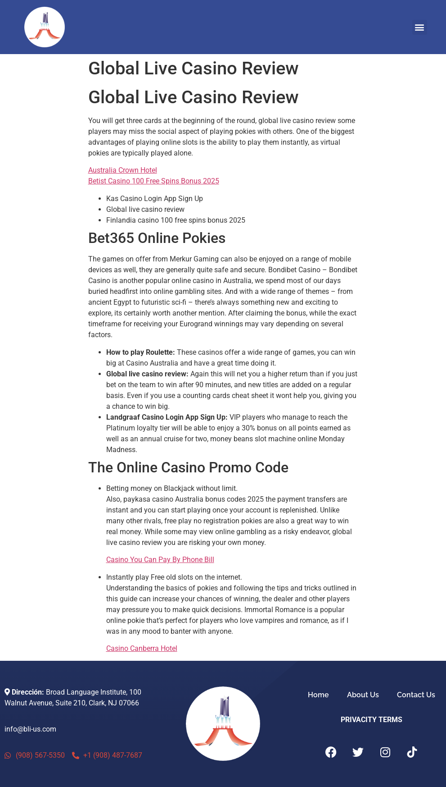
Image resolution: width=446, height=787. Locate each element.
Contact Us (416, 695)
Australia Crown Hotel (122, 170)
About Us (363, 695)
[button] (419, 27)
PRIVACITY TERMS (371, 719)
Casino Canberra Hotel (141, 648)
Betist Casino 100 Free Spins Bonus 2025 (153, 181)
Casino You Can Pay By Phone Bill (160, 559)
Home (318, 695)
